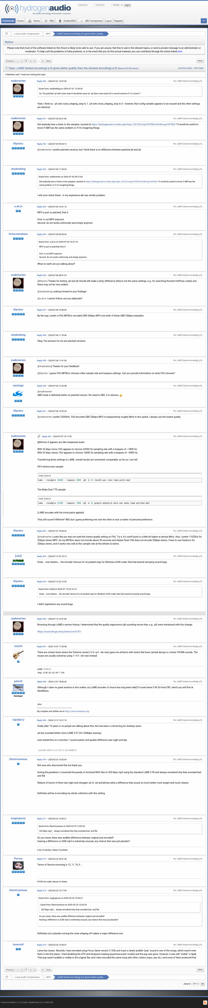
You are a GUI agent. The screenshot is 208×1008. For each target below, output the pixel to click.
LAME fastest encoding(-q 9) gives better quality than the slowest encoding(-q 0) (95, 33)
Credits (24, 1002)
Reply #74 (41, 945)
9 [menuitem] (42, 61)
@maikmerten (44, 149)
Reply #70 (41, 759)
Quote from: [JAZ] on (58, 589)
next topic (199, 68)
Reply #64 (41, 556)
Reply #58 (41, 335)
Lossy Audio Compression (26, 33)
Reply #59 (41, 360)
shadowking (18, 168)
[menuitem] (10, 61)
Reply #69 (41, 720)
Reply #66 (41, 619)
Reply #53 (41, 169)
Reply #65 (41, 581)
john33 (18, 681)
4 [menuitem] (30, 61)
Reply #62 (46, 436)
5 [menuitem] (34, 61)
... (39, 61)
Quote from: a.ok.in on (58, 242)
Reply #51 (41, 119)
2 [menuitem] (21, 61)
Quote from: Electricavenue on (62, 826)
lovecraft (18, 944)
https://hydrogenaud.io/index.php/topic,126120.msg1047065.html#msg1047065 (133, 124)
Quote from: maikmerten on (61, 177)
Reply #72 (41, 859)
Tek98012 (18, 719)
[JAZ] (18, 556)
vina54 (18, 646)
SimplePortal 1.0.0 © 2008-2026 (41, 1002)
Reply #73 (41, 890)
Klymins (18, 143)
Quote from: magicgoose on (61, 898)
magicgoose (18, 818)
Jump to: (187, 984)
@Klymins (42, 281)
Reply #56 (41, 275)
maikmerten (18, 80)
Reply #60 (41, 386)
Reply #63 (41, 531)
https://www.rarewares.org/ (77, 711)
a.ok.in (18, 206)
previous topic (185, 68)
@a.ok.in (41, 298)
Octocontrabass (18, 234)
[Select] (47, 476)
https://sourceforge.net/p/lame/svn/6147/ (59, 631)
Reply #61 (41, 411)
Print (200, 61)
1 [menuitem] (17, 61)
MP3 (48, 33)
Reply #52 (41, 144)
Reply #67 (41, 646)
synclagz (18, 385)
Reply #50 (41, 81)
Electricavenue (18, 759)
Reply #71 (41, 819)
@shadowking (44, 291)
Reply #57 (41, 310)
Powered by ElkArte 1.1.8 (10, 1002)
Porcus (18, 858)
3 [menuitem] (26, 61)
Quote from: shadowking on (61, 89)
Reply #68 (41, 682)
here (180, 51)
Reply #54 (41, 207)
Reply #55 (41, 234)
